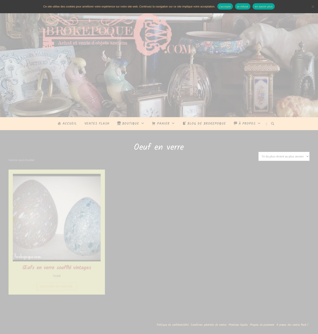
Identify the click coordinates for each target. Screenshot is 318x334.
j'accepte (225, 6)
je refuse (242, 6)
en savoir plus (264, 6)
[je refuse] (313, 6)
